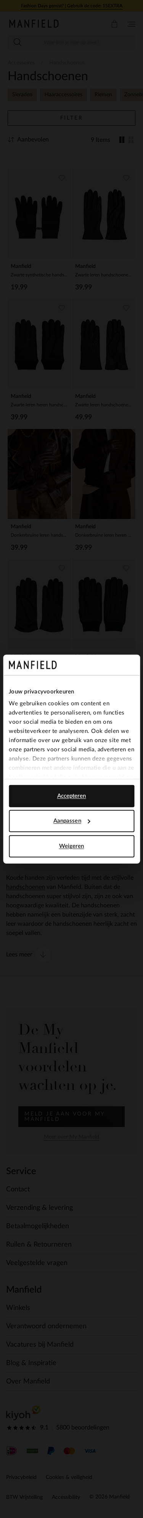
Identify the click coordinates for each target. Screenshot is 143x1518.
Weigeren (71, 846)
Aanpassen (71, 821)
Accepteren (71, 795)
